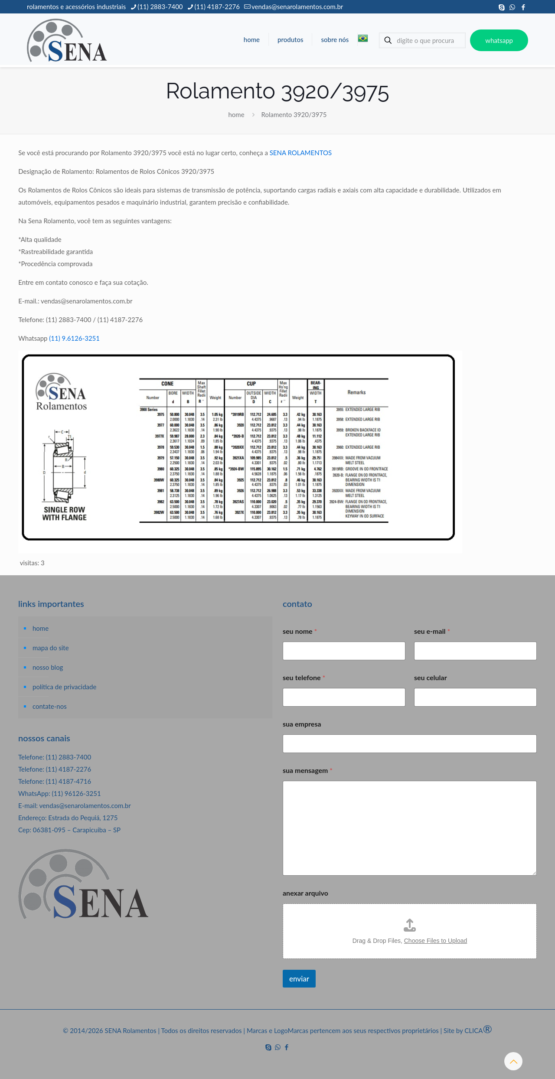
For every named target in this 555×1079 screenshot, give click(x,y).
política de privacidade (64, 687)
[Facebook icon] (523, 7)
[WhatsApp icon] (512, 7)
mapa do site (51, 648)
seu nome (300, 631)
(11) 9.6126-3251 (74, 338)
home (237, 114)
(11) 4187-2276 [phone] (217, 6)
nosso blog (48, 667)
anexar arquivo (305, 893)
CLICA (478, 1030)
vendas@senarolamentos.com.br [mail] (297, 6)
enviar (299, 978)
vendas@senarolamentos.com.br (85, 805)
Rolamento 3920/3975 (293, 114)
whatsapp (499, 40)
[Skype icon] (501, 7)
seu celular (430, 677)
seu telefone (304, 677)
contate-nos (50, 706)
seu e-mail (432, 631)
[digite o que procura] (422, 40)
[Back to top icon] (513, 1061)
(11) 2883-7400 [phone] (160, 6)
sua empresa (302, 724)
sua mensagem (308, 770)
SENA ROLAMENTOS (301, 152)
